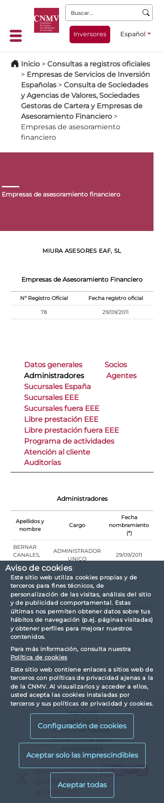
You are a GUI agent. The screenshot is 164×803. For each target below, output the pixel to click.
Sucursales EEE (51, 397)
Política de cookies (38, 657)
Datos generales (53, 364)
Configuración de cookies (82, 726)
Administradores (54, 375)
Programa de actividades (69, 441)
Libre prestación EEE (61, 419)
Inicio (30, 64)
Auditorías (42, 462)
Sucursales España (57, 386)
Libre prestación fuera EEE (71, 430)
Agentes (121, 375)
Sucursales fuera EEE (61, 408)
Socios (116, 364)
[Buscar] (146, 12)
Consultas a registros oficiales (98, 64)
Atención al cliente (57, 452)
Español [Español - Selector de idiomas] (133, 34)
